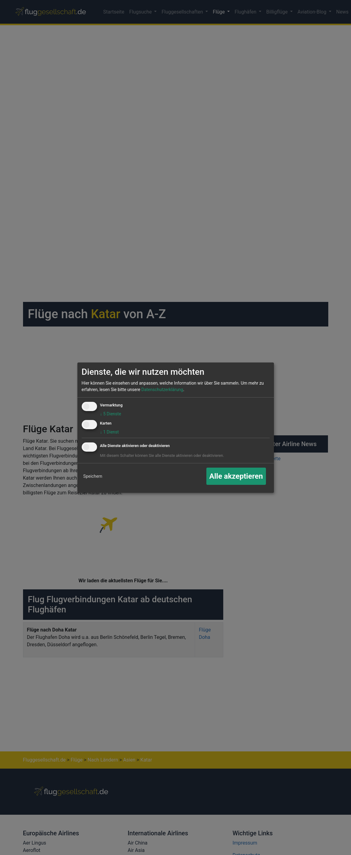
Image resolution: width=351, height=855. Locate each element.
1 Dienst (109, 431)
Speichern (92, 476)
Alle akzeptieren (236, 476)
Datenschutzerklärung (162, 389)
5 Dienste (110, 413)
